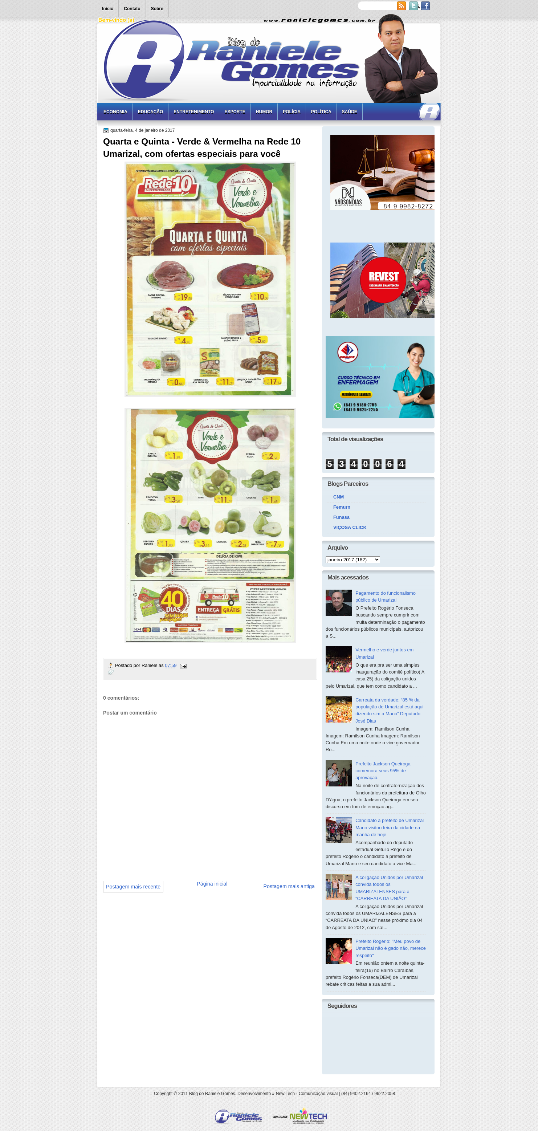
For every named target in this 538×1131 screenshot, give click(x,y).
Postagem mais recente (133, 887)
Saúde (349, 111)
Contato (132, 8)
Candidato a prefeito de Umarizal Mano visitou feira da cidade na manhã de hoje (389, 827)
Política (321, 111)
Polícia (292, 111)
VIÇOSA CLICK (350, 527)
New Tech (285, 1093)
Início (107, 8)
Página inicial (212, 884)
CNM (338, 497)
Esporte (234, 111)
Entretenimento (194, 111)
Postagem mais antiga (289, 886)
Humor (264, 111)
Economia (115, 111)
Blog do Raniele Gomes (212, 1093)
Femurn (341, 507)
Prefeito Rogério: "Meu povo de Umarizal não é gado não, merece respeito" (390, 948)
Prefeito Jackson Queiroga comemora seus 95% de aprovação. (383, 771)
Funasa (341, 517)
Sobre (157, 8)
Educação (150, 111)
